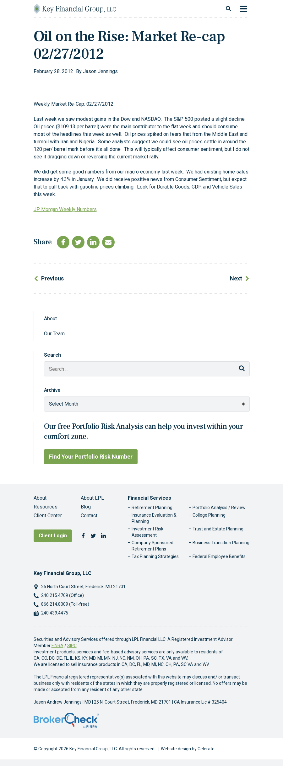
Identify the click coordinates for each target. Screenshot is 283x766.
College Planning (209, 515)
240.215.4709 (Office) (62, 595)
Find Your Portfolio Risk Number (91, 456)
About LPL (92, 498)
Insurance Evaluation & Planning (154, 518)
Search (52, 355)
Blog (86, 507)
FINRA (57, 645)
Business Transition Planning (221, 542)
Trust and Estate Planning (218, 528)
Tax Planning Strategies (155, 556)
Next (236, 278)
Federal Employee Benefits (219, 556)
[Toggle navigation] (243, 9)
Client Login (53, 536)
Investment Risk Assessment (147, 532)
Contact (89, 516)
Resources (45, 507)
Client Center (48, 516)
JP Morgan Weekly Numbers (65, 209)
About (50, 319)
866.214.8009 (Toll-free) (65, 604)
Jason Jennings (100, 71)
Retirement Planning (152, 507)
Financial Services (149, 498)
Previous (52, 278)
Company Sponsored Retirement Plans (152, 545)
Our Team (54, 334)
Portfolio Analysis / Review (219, 507)
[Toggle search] (228, 9)
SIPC (72, 645)
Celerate (206, 748)
